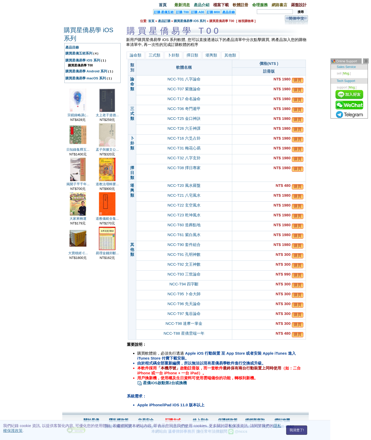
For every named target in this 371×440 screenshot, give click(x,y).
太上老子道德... (107, 115)
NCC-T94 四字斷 (184, 284)
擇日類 (192, 55)
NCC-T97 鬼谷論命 (184, 313)
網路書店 (279, 5)
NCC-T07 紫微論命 (184, 89)
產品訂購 (164, 21)
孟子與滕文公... (107, 150)
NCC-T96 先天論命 (184, 303)
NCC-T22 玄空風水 (184, 205)
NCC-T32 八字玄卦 (184, 158)
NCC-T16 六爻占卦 (184, 138)
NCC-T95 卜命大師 (184, 294)
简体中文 (296, 18)
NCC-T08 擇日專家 (184, 168)
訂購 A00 (197, 12)
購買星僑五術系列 (78, 53)
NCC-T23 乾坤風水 (184, 215)
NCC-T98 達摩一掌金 (184, 323)
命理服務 (260, 5)
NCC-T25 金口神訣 (184, 118)
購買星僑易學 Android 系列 (86, 71)
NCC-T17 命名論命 (184, 99)
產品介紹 (201, 5)
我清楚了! (297, 430)
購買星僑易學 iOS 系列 (190, 21)
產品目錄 (228, 12)
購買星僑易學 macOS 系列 (85, 78)
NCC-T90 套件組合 (184, 244)
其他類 (230, 55)
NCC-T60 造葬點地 (184, 225)
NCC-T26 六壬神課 (184, 128)
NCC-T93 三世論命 (184, 274)
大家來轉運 (78, 219)
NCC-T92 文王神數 (184, 264)
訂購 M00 (213, 12)
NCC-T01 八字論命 (184, 79)
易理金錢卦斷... (107, 253)
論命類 (135, 55)
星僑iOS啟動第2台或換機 (162, 383)
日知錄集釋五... (78, 150)
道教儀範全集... (107, 219)
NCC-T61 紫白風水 (184, 234)
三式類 (154, 55)
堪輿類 (211, 55)
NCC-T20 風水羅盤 (184, 185)
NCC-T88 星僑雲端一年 (183, 333)
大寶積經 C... (78, 253)
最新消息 (182, 5)
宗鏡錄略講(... (77, 115)
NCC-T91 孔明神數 (184, 254)
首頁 (163, 5)
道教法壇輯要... (107, 184)
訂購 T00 (182, 12)
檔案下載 (221, 5)
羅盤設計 (299, 5)
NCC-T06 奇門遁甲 (184, 108)
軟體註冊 (240, 5)
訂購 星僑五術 (164, 12)
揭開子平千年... (78, 184)
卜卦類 (173, 55)
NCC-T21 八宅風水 (184, 195)
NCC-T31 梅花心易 (184, 148)
